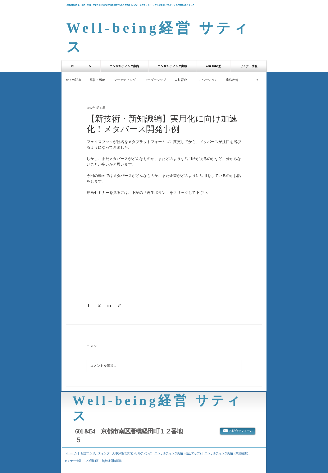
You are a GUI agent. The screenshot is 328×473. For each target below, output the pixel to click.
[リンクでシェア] (119, 305)
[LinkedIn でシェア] (109, 305)
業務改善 (232, 80)
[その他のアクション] (238, 107)
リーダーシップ (155, 80)
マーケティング (125, 80)
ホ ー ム (71, 453)
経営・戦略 (97, 80)
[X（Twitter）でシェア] (99, 305)
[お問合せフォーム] (237, 431)
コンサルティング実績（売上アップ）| (178, 453)
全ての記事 (73, 80)
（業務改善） (241, 453)
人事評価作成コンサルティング (132, 453)
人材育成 (180, 80)
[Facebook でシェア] (89, 305)
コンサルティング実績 (218, 453)
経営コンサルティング (95, 453)
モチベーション (206, 80)
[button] (124, 66)
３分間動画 (91, 461)
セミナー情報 (72, 461)
